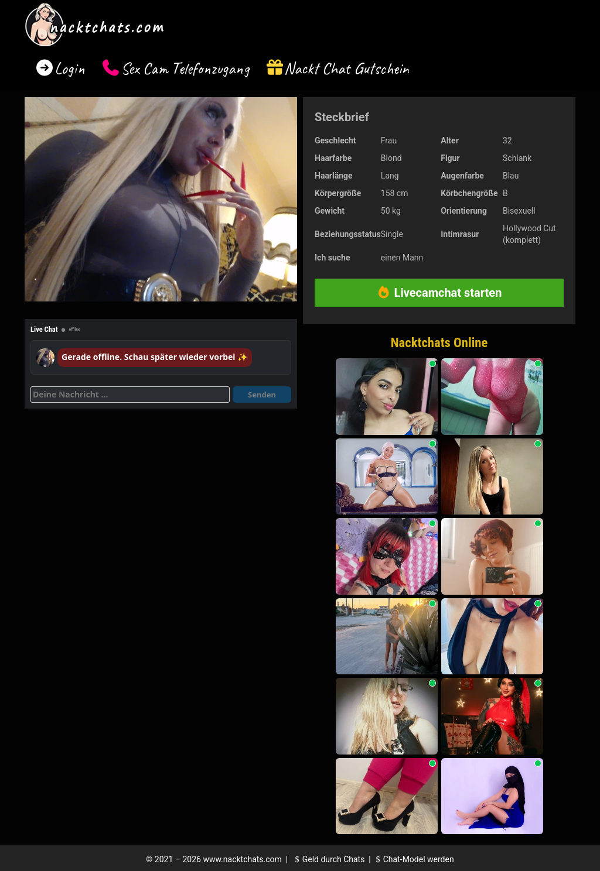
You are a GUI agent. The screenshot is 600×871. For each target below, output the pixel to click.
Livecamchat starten (439, 293)
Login (69, 68)
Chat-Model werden (413, 859)
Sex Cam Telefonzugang (185, 68)
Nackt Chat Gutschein (346, 68)
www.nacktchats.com (242, 859)
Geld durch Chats (328, 859)
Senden (262, 394)
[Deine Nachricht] (130, 394)
